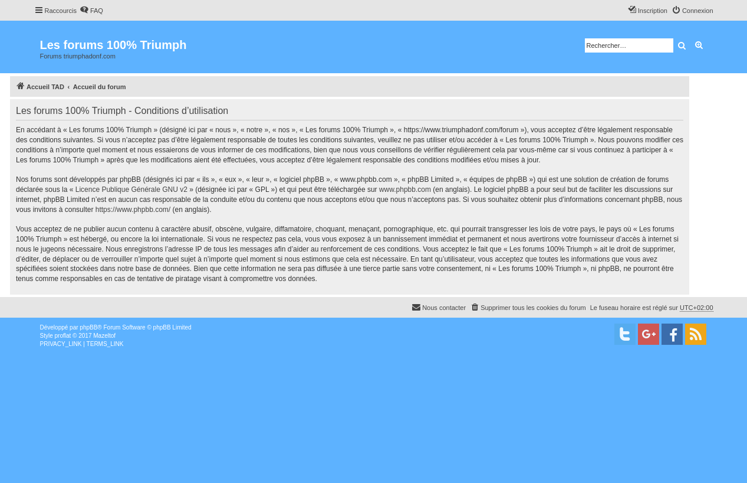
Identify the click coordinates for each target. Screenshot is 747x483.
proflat (63, 335)
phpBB (88, 327)
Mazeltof (104, 335)
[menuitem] (91, 11)
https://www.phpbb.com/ (133, 209)
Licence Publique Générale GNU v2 (131, 189)
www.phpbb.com (405, 189)
